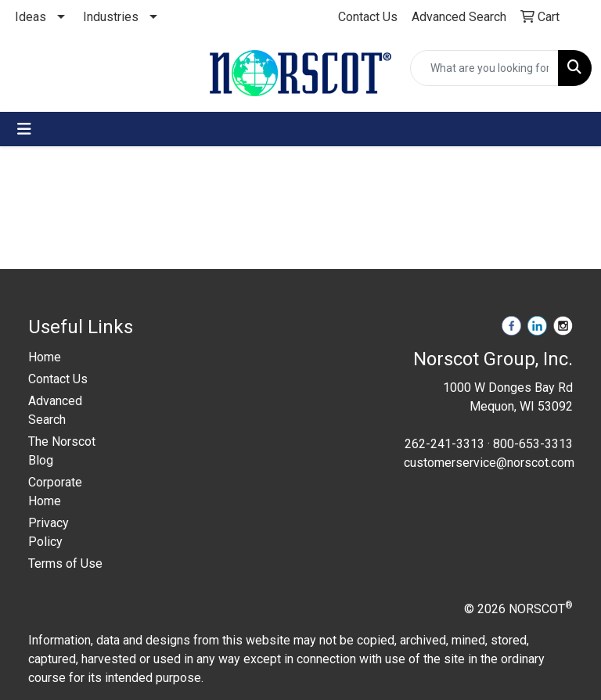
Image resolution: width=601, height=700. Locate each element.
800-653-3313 (533, 443)
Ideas (30, 16)
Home (44, 357)
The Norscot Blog (61, 451)
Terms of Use (65, 563)
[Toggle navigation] (24, 129)
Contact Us (58, 379)
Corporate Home (55, 491)
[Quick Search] (484, 68)
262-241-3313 (444, 443)
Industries (111, 16)
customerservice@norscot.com (489, 462)
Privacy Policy (48, 532)
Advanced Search (55, 410)
